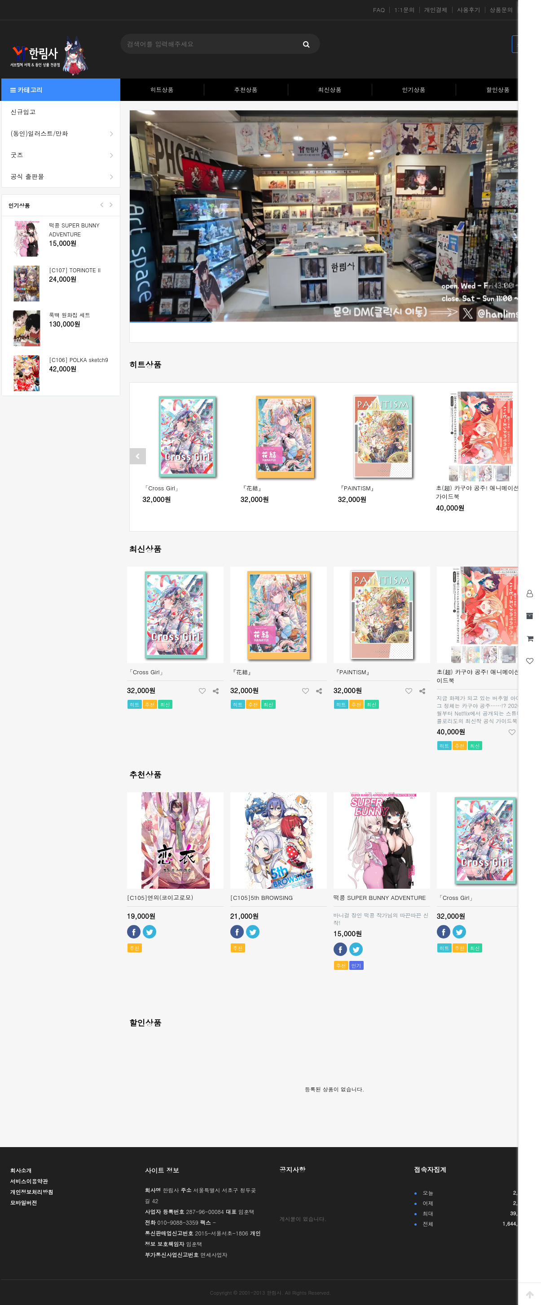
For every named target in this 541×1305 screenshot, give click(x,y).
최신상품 (330, 89)
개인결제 (436, 10)
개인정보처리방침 (31, 1192)
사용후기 (468, 10)
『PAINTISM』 (357, 488)
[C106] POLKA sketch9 (78, 359)
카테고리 (26, 89)
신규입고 (23, 111)
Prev (101, 204)
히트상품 (162, 89)
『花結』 (252, 488)
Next (110, 204)
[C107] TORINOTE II (75, 270)
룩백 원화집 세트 (69, 315)
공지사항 (293, 1169)
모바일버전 (23, 1202)
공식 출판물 (65, 176)
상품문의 (501, 10)
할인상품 (498, 89)
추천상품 (246, 89)
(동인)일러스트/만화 (65, 133)
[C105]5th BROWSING (261, 897)
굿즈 (65, 155)
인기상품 (414, 89)
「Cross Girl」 (161, 488)
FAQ (379, 10)
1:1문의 (404, 10)
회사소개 (21, 1170)
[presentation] (138, 456)
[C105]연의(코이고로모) (160, 897)
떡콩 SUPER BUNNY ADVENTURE (74, 229)
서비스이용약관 (29, 1181)
